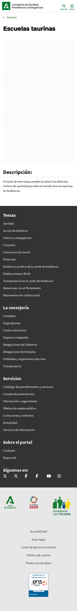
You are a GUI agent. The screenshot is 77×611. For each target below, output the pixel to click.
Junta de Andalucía (6, 6)
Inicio (30, 6)
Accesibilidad (38, 531)
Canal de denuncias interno (38, 547)
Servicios (12, 17)
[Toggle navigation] (71, 7)
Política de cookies (39, 555)
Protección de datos (38, 563)
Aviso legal (38, 539)
